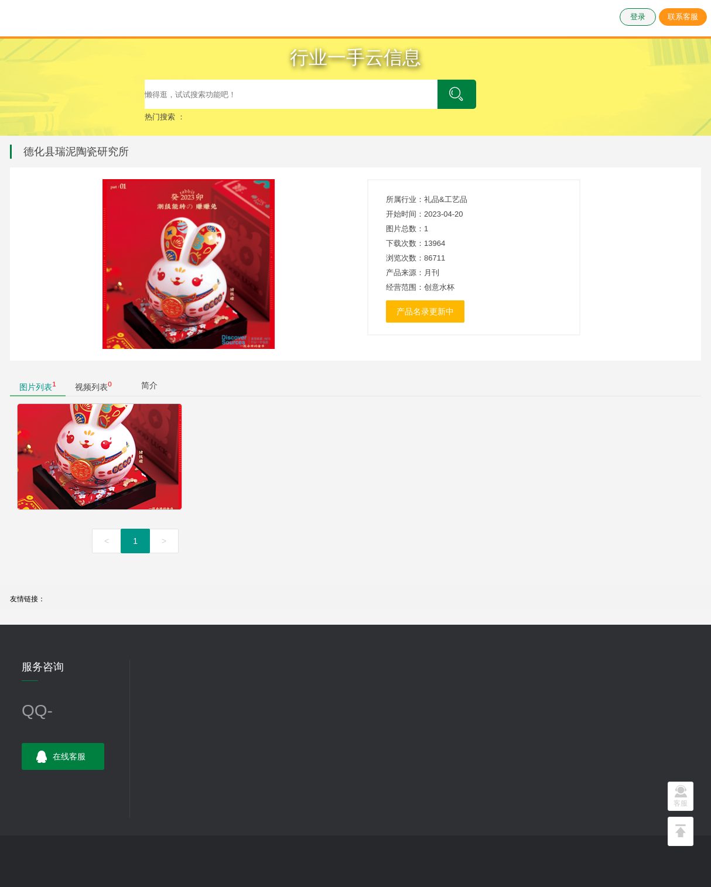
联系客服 (683, 16)
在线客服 (61, 757)
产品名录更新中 (425, 311)
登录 (637, 16)
